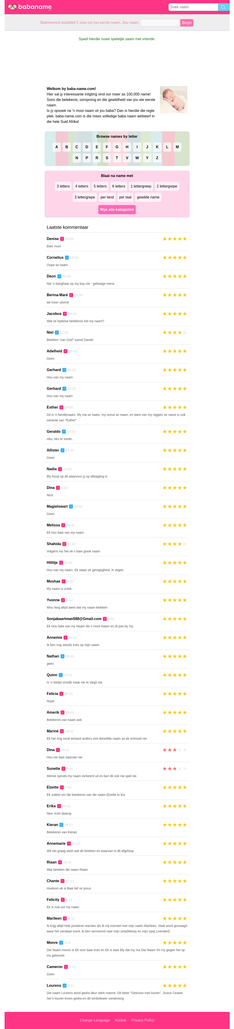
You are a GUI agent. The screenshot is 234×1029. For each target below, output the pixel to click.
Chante (53, 881)
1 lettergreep (141, 186)
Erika (51, 806)
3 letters (63, 186)
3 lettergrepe (84, 197)
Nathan (53, 656)
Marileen (54, 918)
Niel (50, 332)
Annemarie (56, 843)
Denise (53, 239)
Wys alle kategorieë (117, 209)
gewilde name (148, 197)
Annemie (54, 637)
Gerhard (54, 370)
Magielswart (57, 506)
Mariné (53, 731)
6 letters (118, 186)
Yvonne (53, 600)
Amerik (53, 712)
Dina (51, 488)
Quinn (52, 675)
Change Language (95, 1020)
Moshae (54, 581)
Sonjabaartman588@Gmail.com (74, 619)
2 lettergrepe (167, 186)
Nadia (52, 469)
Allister (53, 450)
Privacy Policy (142, 1020)
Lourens (54, 985)
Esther (52, 407)
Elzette (53, 787)
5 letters (100, 186)
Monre (52, 943)
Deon (51, 276)
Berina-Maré (57, 295)
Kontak (120, 1020)
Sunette (53, 768)
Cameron (55, 967)
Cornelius (55, 257)
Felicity (53, 900)
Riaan (52, 862)
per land (107, 197)
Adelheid (54, 351)
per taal (125, 197)
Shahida (54, 544)
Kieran (52, 825)
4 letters (81, 186)
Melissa (53, 525)
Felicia (52, 694)
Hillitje (52, 563)
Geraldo (54, 431)
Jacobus (54, 314)
